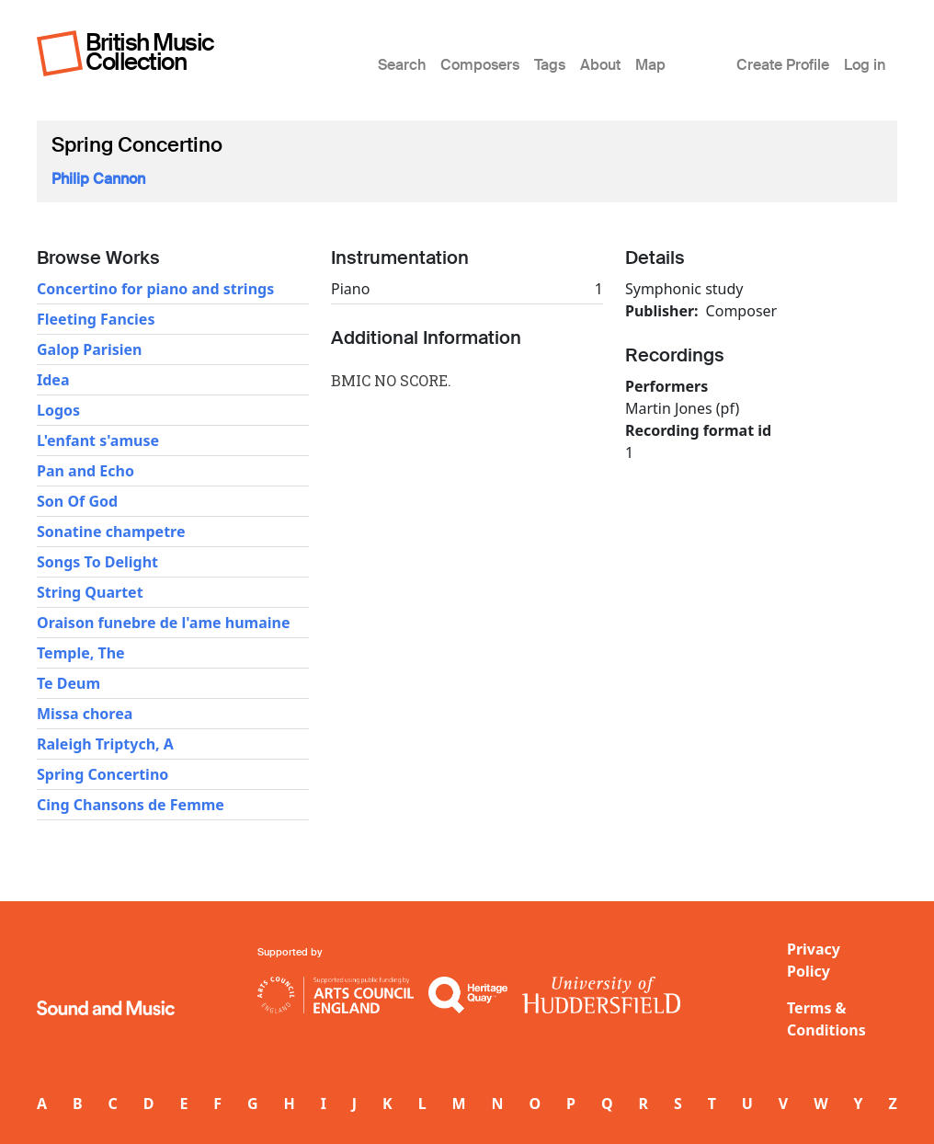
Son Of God (77, 501)
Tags (549, 64)
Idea (53, 380)
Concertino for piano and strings (155, 289)
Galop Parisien (89, 349)
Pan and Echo (85, 471)
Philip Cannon (98, 179)
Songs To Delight (97, 562)
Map (650, 64)
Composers (479, 64)
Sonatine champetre (111, 531)
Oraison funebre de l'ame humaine (163, 622)
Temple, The (81, 653)
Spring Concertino (102, 774)
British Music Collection (149, 52)
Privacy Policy (813, 960)
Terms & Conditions (826, 1019)
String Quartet (90, 592)
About (600, 64)
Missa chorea (84, 714)
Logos (58, 410)
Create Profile (782, 64)
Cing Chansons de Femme (130, 805)
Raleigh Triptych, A (105, 744)
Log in (864, 64)
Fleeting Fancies (95, 319)
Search (402, 64)
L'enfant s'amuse (98, 440)
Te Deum (68, 683)
